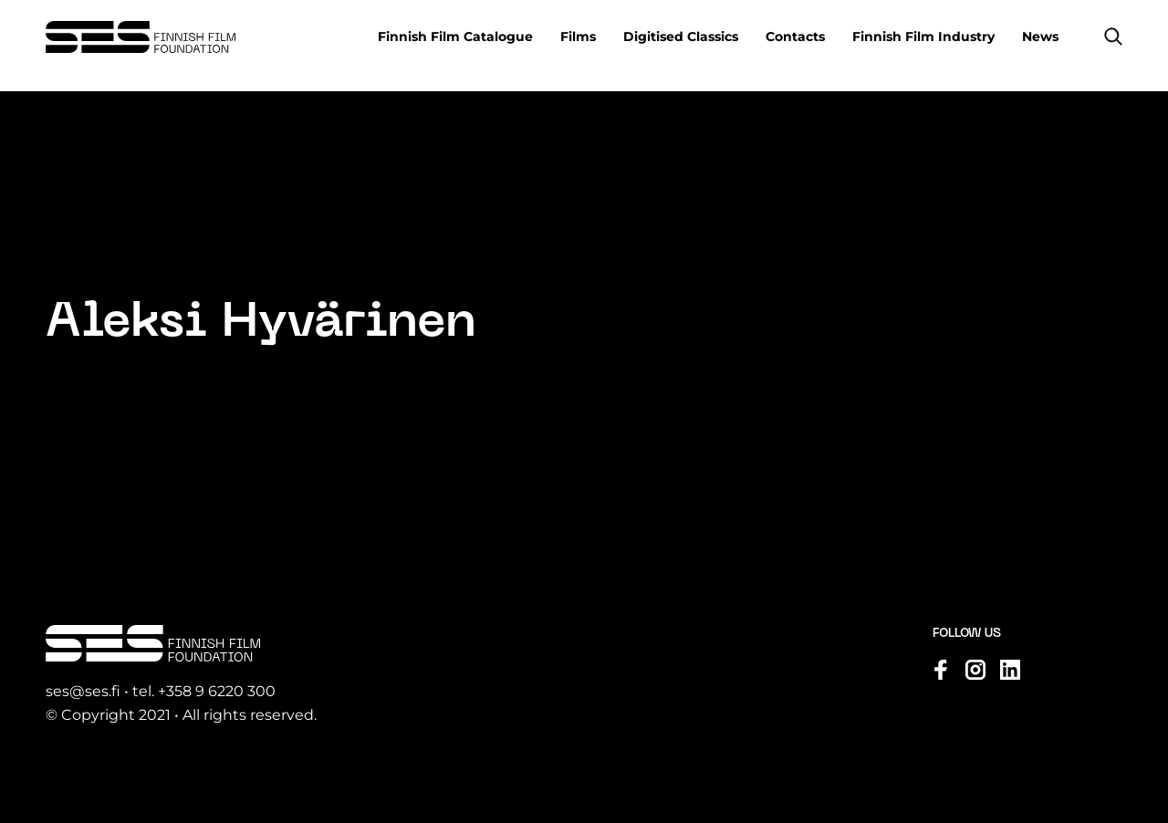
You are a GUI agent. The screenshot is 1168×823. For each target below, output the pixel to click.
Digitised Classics (680, 36)
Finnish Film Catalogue (455, 36)
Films (578, 36)
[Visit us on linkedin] (1010, 669)
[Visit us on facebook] (940, 669)
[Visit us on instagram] (975, 669)
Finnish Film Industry (923, 36)
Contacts (795, 36)
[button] (1113, 36)
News (1040, 36)
